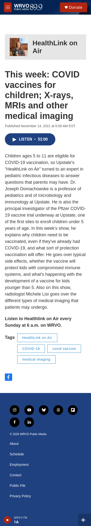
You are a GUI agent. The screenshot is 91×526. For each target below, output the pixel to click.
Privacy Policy (20, 496)
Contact (15, 475)
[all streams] (84, 520)
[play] (7, 519)
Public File (17, 486)
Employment (19, 465)
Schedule (17, 454)
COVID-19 (31, 349)
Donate (75, 7)
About (14, 444)
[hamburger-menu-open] (8, 7)
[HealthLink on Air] (19, 47)
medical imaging (36, 359)
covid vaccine (64, 349)
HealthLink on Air (37, 338)
